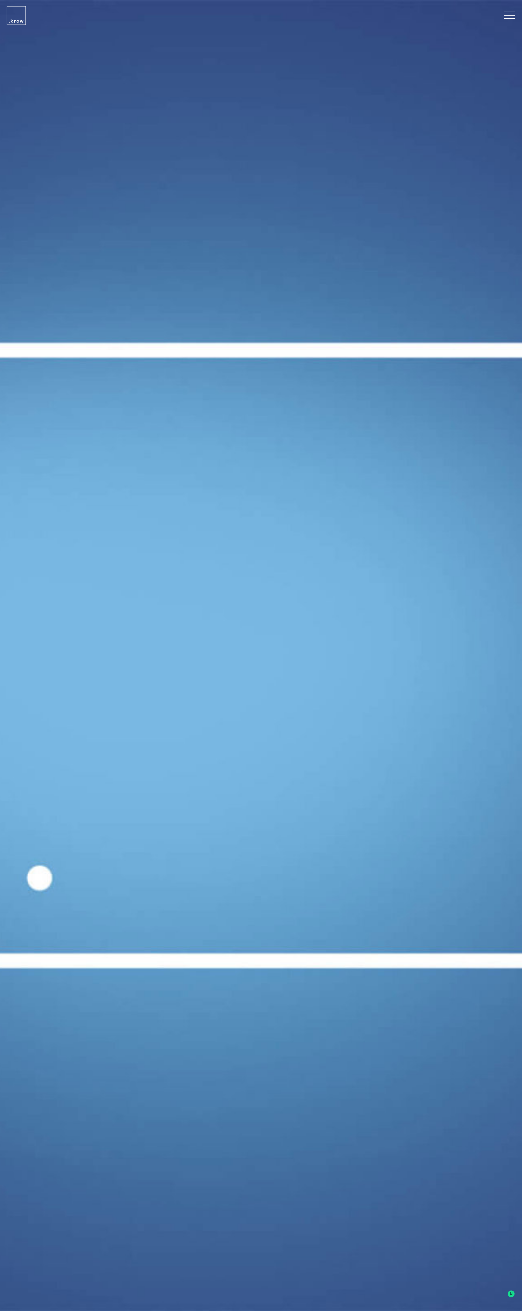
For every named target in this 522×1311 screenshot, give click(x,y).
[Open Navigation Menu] (509, 17)
